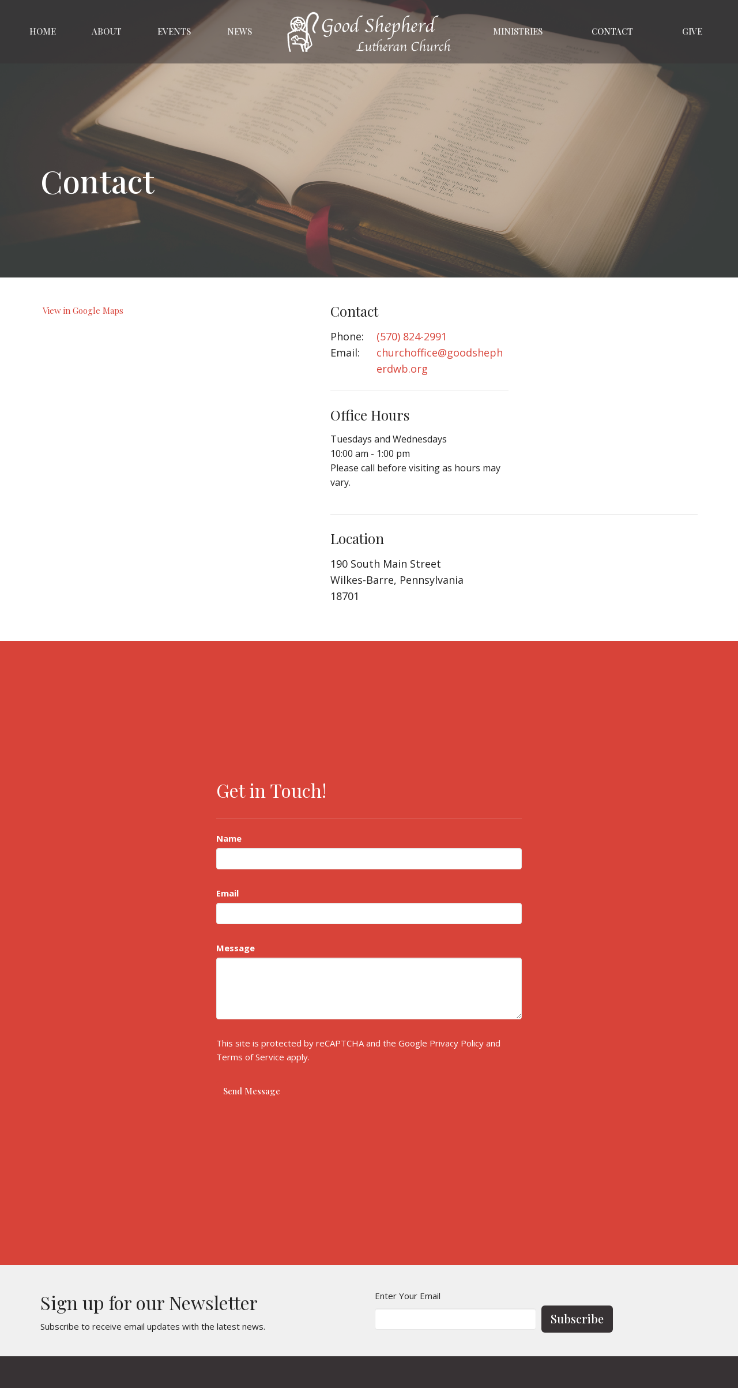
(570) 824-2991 (411, 336)
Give (692, 31)
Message (235, 948)
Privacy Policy (457, 1043)
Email (227, 893)
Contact (612, 31)
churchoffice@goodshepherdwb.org (439, 361)
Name (229, 838)
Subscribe (577, 1318)
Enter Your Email (407, 1295)
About (107, 31)
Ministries (518, 31)
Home (42, 31)
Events (174, 31)
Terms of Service (250, 1057)
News (239, 31)
